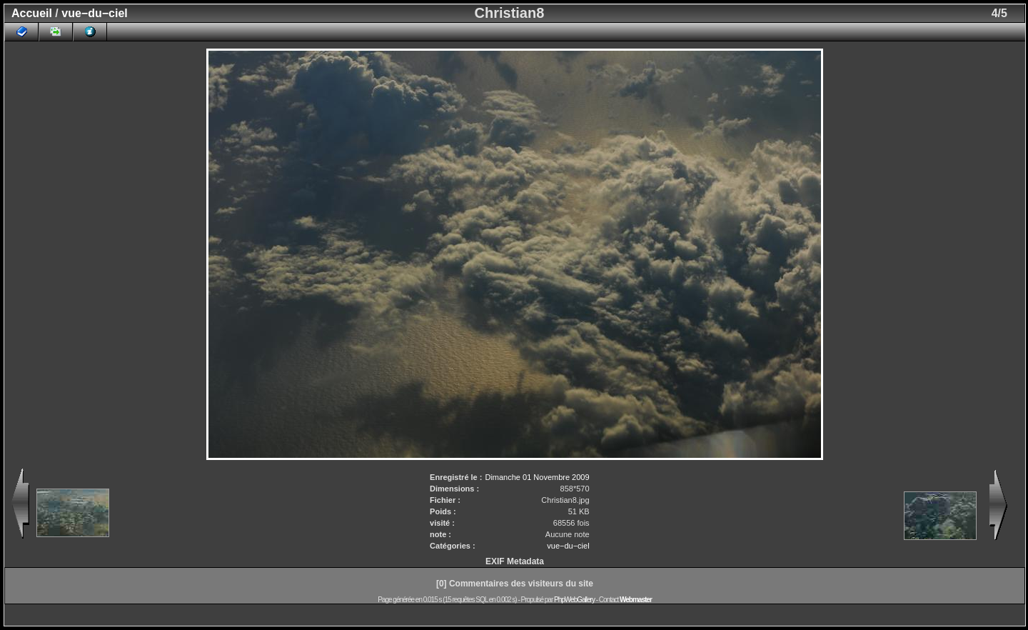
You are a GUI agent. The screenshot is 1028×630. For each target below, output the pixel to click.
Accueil (31, 13)
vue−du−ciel (94, 13)
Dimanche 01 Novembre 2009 (537, 477)
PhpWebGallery (574, 600)
